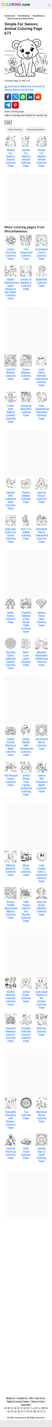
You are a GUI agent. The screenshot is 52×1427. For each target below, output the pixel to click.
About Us (10, 1398)
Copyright (25, 1404)
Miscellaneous (24, 16)
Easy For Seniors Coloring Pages (20, 18)
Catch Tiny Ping (15, 129)
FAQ (31, 1398)
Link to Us (40, 1398)
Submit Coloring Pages (18, 1401)
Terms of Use (37, 1401)
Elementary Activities (36, 129)
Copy (8, 122)
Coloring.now (9, 16)
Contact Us (22, 1398)
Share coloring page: (14, 111)
